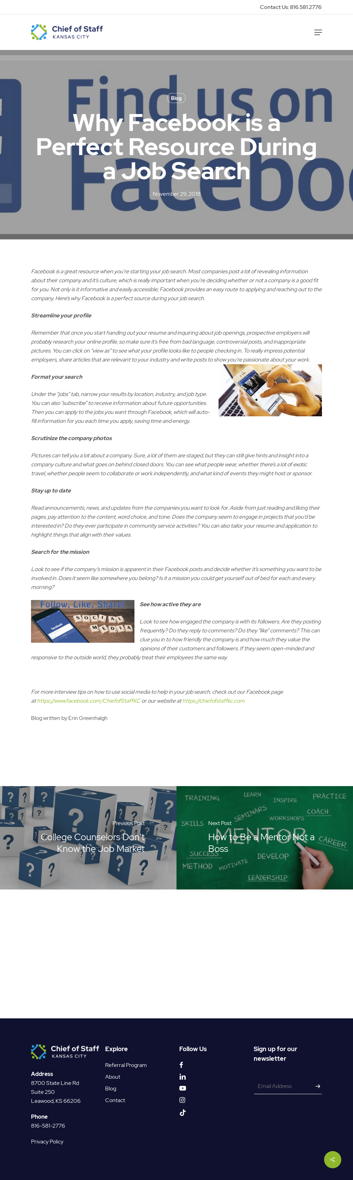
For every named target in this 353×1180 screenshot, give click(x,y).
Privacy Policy (47, 1141)
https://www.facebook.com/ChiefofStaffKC (88, 815)
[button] (318, 32)
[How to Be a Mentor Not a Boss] (264, 952)
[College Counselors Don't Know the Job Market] (88, 952)
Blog (176, 98)
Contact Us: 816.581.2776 (291, 7)
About (112, 1076)
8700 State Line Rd (55, 1083)
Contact (115, 1100)
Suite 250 (43, 1092)
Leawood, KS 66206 (56, 1101)
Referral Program (126, 1065)
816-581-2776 (48, 1125)
